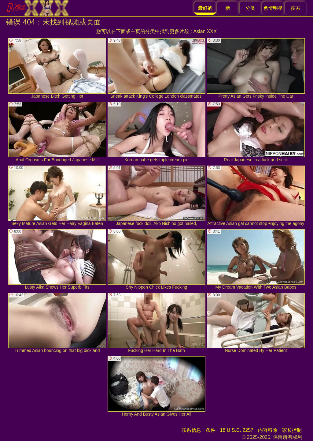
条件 (210, 430)
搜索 (295, 8)
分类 (250, 8)
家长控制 (292, 430)
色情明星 (273, 8)
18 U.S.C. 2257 (236, 430)
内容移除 (268, 430)
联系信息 (191, 430)
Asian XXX (204, 31)
